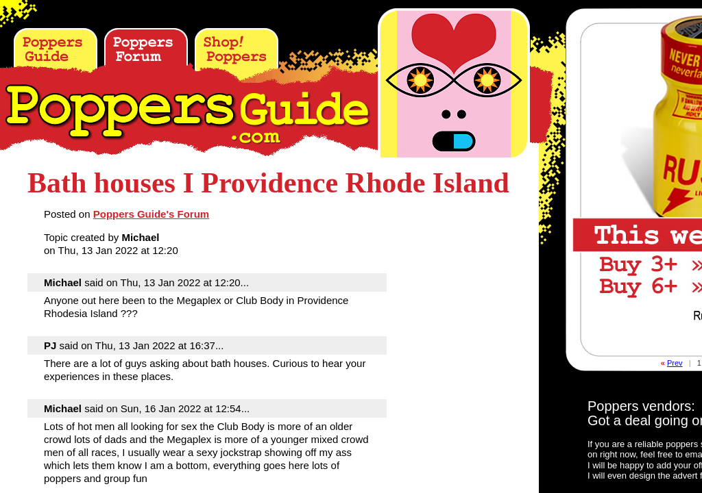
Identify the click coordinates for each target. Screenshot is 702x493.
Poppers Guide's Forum (151, 214)
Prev (675, 363)
